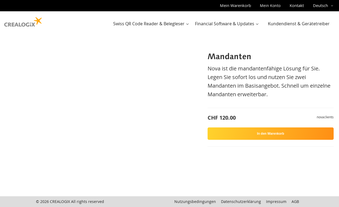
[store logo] (23, 20)
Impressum (276, 201)
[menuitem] (152, 24)
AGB (295, 201)
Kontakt (297, 5)
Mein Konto (270, 5)
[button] (324, 6)
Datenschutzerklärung (241, 201)
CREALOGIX (60, 201)
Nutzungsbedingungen (195, 201)
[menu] (223, 24)
